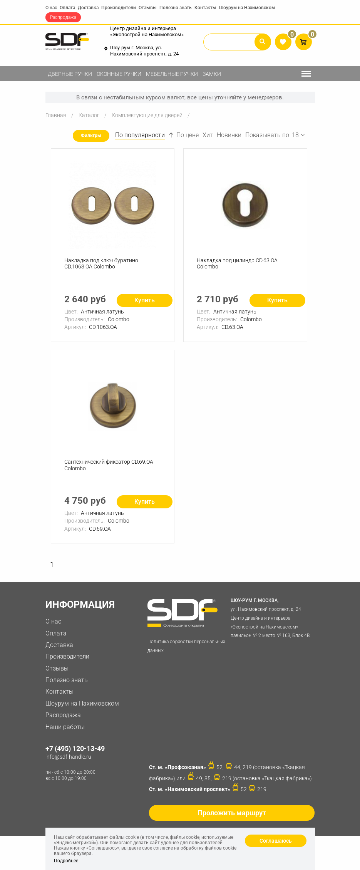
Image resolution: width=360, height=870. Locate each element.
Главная (55, 115)
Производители (118, 7)
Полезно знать (175, 7)
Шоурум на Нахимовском (247, 7)
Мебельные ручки (172, 74)
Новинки (229, 135)
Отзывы (148, 7)
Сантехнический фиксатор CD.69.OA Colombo (108, 465)
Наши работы (65, 727)
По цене (184, 135)
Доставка (88, 7)
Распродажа (63, 17)
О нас (51, 7)
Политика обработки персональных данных (186, 646)
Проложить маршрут (232, 813)
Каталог (89, 115)
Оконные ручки (119, 74)
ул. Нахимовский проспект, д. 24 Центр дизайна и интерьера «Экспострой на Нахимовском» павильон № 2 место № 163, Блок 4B (271, 617)
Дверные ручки (70, 74)
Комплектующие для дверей (147, 115)
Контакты (205, 7)
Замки (212, 74)
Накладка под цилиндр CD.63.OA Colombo (237, 263)
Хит (208, 135)
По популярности (140, 135)
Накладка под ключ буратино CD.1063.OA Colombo (101, 263)
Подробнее (66, 860)
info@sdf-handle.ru (68, 757)
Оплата (67, 7)
